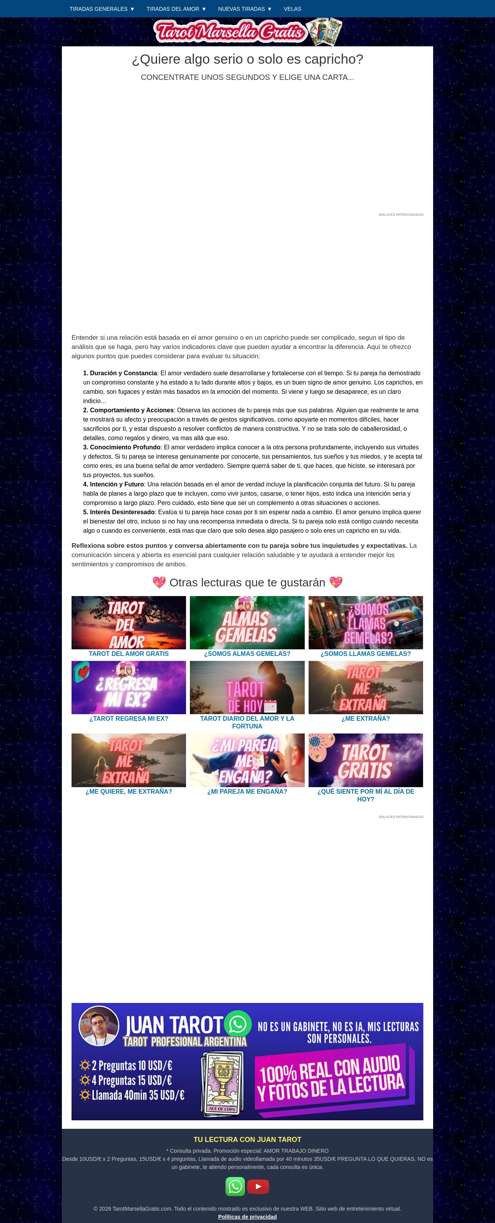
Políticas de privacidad (247, 1217)
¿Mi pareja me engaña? (247, 791)
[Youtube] (258, 1186)
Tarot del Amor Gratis (129, 653)
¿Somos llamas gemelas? (366, 653)
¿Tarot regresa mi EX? (128, 718)
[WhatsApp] (235, 1186)
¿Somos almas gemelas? (247, 653)
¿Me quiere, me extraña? (128, 791)
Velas (292, 9)
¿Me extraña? (365, 718)
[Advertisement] (247, 273)
